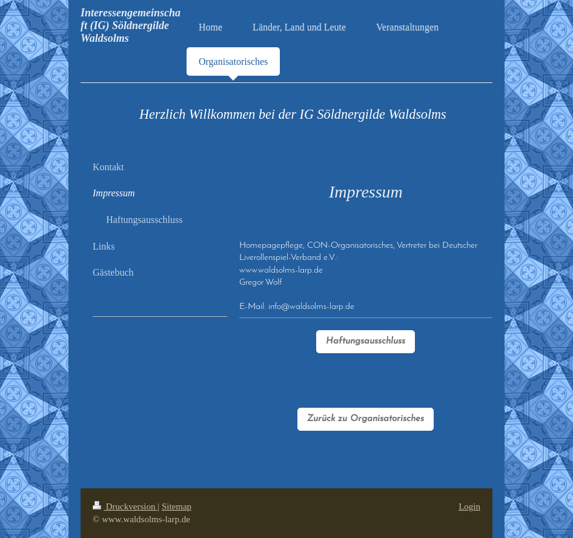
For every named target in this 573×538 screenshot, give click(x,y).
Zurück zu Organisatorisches (365, 418)
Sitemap (176, 506)
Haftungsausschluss (365, 341)
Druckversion (125, 506)
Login (469, 506)
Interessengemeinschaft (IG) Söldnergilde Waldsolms (131, 25)
